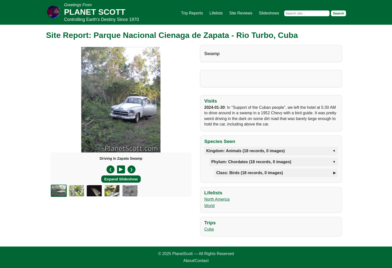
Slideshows (269, 13)
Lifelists (216, 13)
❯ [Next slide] (131, 169)
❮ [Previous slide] (110, 169)
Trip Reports (192, 13)
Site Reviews (240, 13)
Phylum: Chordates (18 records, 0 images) (251, 162)
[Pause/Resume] (121, 169)
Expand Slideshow (121, 179)
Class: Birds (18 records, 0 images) (249, 173)
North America (217, 199)
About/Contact (195, 261)
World (209, 206)
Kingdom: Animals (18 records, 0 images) (245, 151)
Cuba (209, 229)
